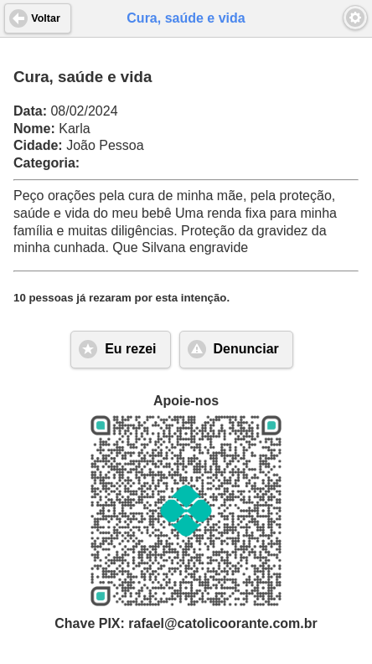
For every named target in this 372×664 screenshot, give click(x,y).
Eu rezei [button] (130, 349)
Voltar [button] (45, 18)
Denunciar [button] (246, 349)
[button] (355, 17)
